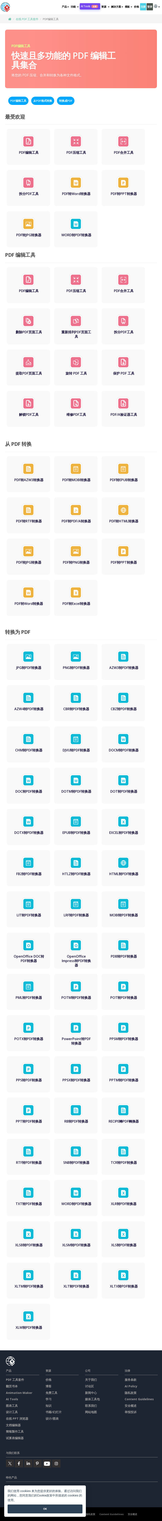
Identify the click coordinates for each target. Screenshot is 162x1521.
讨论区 (89, 1386)
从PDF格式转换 (42, 101)
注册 (143, 6)
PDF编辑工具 (18, 101)
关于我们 (91, 1380)
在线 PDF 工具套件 (27, 19)
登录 (149, 6)
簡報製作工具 (15, 1431)
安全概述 (130, 1406)
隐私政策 (130, 1393)
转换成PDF (65, 101)
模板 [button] (128, 6)
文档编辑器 (13, 1425)
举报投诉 (130, 1412)
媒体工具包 (92, 1399)
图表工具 (12, 1406)
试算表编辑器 (15, 1438)
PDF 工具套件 (15, 1380)
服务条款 (130, 1380)
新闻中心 (91, 1393)
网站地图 (91, 1412)
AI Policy (131, 1386)
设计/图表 (52, 1419)
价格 (136, 6)
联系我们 (91, 1406)
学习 (48, 1399)
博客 (48, 1386)
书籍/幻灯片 (54, 1412)
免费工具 (51, 1393)
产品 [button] (65, 6)
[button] (74, 6)
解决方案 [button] (117, 6)
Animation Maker (19, 1393)
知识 (48, 1406)
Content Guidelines (139, 1399)
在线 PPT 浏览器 (17, 1419)
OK (45, 1508)
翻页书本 (12, 1386)
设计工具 (12, 1412)
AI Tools (89, 6)
